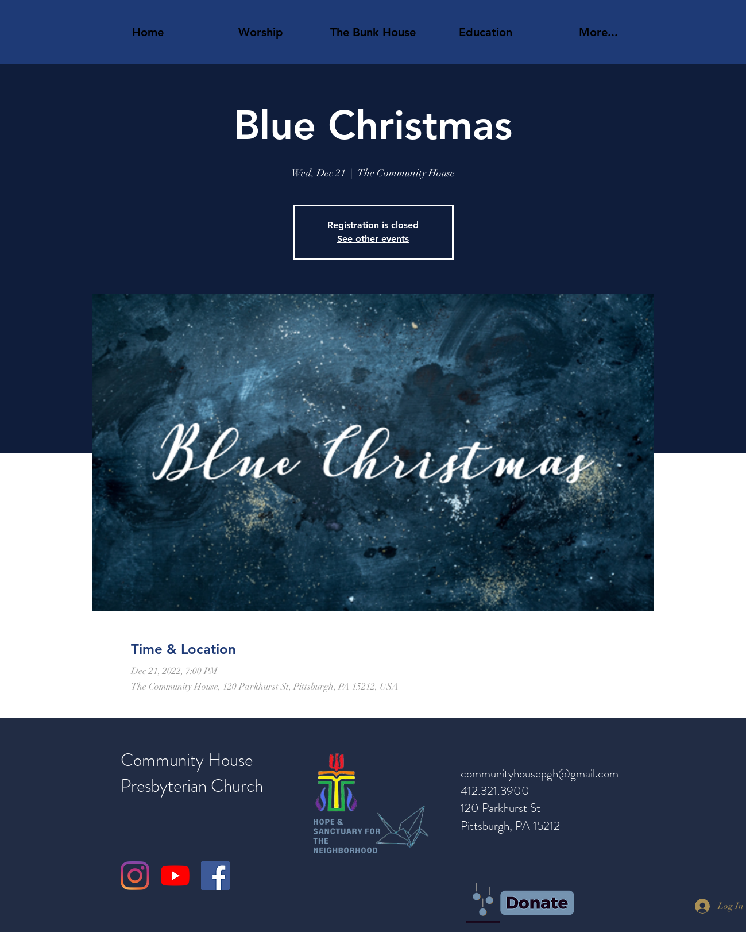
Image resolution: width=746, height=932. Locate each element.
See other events (373, 238)
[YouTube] (175, 875)
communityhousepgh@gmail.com (540, 773)
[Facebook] (215, 875)
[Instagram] (135, 875)
